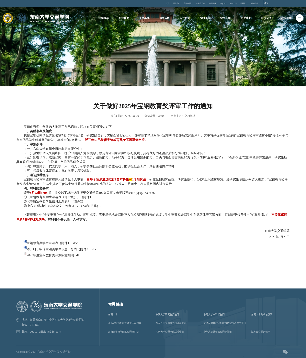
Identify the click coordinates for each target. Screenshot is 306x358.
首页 (171, 3)
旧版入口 (273, 3)
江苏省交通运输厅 (260, 332)
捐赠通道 (231, 3)
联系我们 (183, 3)
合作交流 (264, 19)
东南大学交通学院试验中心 (170, 332)
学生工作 (225, 19)
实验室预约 (215, 3)
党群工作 (205, 19)
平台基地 (145, 19)
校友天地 (284, 19)
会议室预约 (199, 3)
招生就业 (245, 19)
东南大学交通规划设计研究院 (171, 323)
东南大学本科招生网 (214, 314)
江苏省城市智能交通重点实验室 (124, 323)
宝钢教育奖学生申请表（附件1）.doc (52, 243)
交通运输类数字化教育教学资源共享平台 (224, 323)
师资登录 (287, 3)
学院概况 (105, 19)
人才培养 (185, 19)
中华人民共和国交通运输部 (217, 332)
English (244, 3)
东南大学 (259, 3)
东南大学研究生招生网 (167, 314)
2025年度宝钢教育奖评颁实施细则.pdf (53, 255)
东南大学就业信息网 (261, 314)
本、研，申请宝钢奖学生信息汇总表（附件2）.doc (61, 249)
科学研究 (125, 19)
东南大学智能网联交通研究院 (123, 332)
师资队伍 (165, 19)
